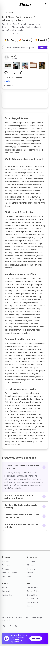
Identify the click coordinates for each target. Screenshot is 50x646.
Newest (5, 569)
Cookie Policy (32, 599)
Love (29, 576)
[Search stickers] (46, 4)
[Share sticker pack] (20, 72)
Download (35, 638)
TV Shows (31, 561)
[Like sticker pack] (6, 73)
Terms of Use (33, 587)
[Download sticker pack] (13, 72)
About (4, 587)
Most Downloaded (9, 573)
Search (42, 47)
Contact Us (6, 591)
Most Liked (6, 576)
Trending (6, 565)
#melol (7, 81)
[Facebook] (4, 626)
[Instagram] (10, 626)
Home (4, 12)
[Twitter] (16, 626)
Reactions (31, 569)
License (30, 606)
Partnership (7, 595)
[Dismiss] (45, 638)
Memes (30, 565)
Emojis (30, 573)
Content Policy (33, 595)
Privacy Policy (33, 591)
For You (5, 561)
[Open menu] (3, 4)
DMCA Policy (32, 602)
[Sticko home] (25, 4)
